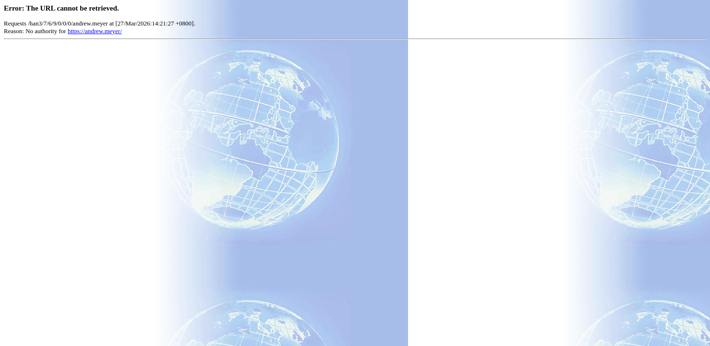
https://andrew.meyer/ (95, 31)
